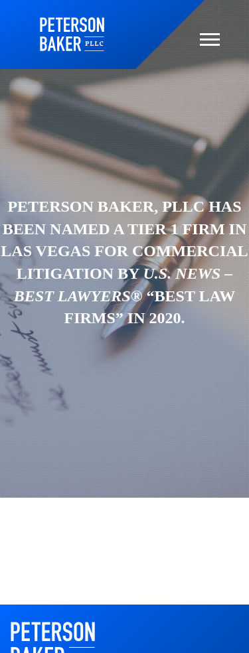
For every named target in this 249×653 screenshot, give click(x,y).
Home (72, 34)
